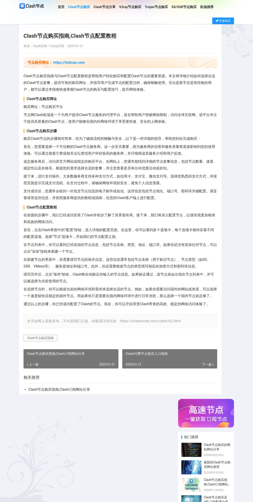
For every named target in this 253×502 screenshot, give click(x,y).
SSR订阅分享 (190, 330)
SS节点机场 (207, 337)
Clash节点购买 (86, 7)
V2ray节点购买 (137, 7)
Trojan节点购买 (163, 7)
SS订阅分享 (190, 364)
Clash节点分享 (111, 7)
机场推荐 (213, 7)
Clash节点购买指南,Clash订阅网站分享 (59, 463)
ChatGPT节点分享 (224, 350)
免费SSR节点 (190, 350)
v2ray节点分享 (207, 317)
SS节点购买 (207, 344)
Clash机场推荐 (207, 330)
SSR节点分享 (224, 317)
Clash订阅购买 (207, 304)
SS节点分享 (224, 324)
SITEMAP (155, 494)
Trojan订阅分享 (224, 357)
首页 (67, 7)
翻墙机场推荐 (224, 337)
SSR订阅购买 (224, 364)
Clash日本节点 (224, 311)
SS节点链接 (207, 324)
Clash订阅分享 (224, 304)
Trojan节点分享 (224, 344)
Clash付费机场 (190, 344)
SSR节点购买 (190, 317)
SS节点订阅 (207, 364)
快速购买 (223, 20)
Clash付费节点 (190, 311)
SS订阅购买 (207, 357)
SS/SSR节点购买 (190, 7)
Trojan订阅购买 (190, 357)
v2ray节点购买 (190, 324)
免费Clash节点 (224, 330)
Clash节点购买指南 (40, 412)
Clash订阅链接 (190, 337)
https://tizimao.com (69, 62)
